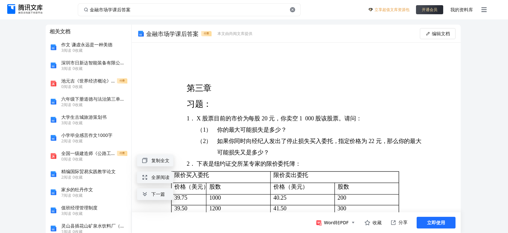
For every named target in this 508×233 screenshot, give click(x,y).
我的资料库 (461, 9)
